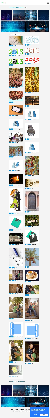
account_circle (15, 45)
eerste (10, 381)
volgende (20, 381)
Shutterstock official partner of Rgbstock (19, 413)
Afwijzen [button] (35, 414)
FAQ (15, 409)
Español (22, 410)
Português (30, 410)
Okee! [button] (44, 414)
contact (17, 409)
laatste (23, 381)
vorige (13, 381)
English (14, 410)
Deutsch (18, 410)
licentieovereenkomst (24, 409)
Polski (26, 410)
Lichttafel (12, 409)
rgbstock (3, 3)
